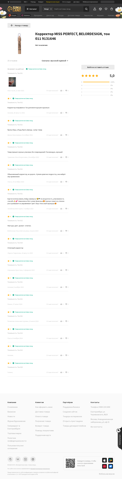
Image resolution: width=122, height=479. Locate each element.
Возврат (40, 2)
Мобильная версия (106, 474)
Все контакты (96, 427)
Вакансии (12, 412)
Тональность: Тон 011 (15, 73)
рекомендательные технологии (40, 468)
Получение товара (43, 421)
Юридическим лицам (52, 2)
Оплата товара (41, 416)
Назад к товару (19, 25)
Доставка (76, 2)
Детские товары (74, 15)
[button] (61, 91)
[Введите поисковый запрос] (68, 9)
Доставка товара (42, 412)
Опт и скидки (66, 2)
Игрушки (100, 15)
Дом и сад (50, 15)
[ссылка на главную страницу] (14, 9)
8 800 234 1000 (104, 407)
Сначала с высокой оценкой (55, 60)
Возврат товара (42, 426)
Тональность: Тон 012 (15, 102)
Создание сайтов (70, 412)
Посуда (60, 15)
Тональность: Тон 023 (15, 243)
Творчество (88, 15)
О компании (13, 407)
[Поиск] (86, 9)
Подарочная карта (43, 435)
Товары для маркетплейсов (74, 426)
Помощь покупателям (44, 430)
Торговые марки (14, 433)
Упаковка (111, 15)
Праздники (38, 15)
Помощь (33, 2)
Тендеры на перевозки (72, 416)
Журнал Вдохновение (17, 421)
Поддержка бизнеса (71, 407)
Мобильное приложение (90, 2)
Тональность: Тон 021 (15, 316)
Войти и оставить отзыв (97, 67)
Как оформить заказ (43, 407)
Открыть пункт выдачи (73, 421)
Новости (11, 416)
